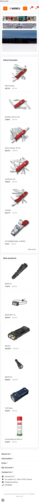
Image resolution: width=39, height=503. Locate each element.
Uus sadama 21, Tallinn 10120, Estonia (18, 479)
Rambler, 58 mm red (12, 117)
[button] (4, 19)
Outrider (8, 210)
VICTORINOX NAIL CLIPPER (15, 241)
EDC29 (7, 346)
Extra (4, 463)
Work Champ (9, 86)
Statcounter (4, 1)
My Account (7, 467)
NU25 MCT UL (10, 315)
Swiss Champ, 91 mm (12, 148)
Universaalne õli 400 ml (13, 439)
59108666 (8, 485)
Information (7, 458)
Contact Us (7, 472)
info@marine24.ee (11, 482)
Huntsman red (10, 179)
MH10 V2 (8, 284)
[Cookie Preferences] (3, 500)
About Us (6, 454)
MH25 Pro (8, 377)
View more (32, 249)
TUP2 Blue (9, 408)
